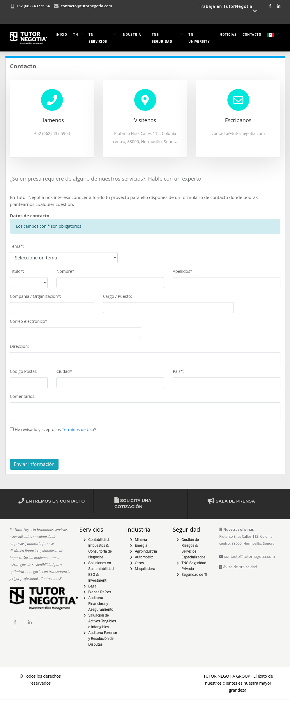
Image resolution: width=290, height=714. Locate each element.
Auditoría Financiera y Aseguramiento (100, 603)
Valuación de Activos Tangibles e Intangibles (102, 621)
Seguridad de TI (194, 574)
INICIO (61, 34)
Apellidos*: (183, 271)
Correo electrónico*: (29, 321)
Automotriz (144, 557)
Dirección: (19, 346)
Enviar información (34, 464)
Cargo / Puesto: (117, 296)
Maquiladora (145, 568)
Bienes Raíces (99, 592)
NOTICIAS (228, 34)
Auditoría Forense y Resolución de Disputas (102, 638)
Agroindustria (146, 551)
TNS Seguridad (162, 37)
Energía (141, 545)
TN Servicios (98, 37)
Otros (139, 563)
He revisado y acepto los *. (53, 429)
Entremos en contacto (51, 500)
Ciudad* (64, 371)
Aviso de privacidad (238, 567)
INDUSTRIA (131, 34)
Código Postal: (23, 371)
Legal (92, 586)
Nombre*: (65, 271)
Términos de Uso (78, 429)
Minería (141, 539)
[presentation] (54, 447)
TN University (199, 37)
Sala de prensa (231, 500)
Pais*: (178, 371)
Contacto (252, 34)
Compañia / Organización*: (35, 296)
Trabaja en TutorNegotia (228, 11)
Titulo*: (17, 271)
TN (75, 34)
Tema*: (17, 246)
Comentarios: (22, 396)
